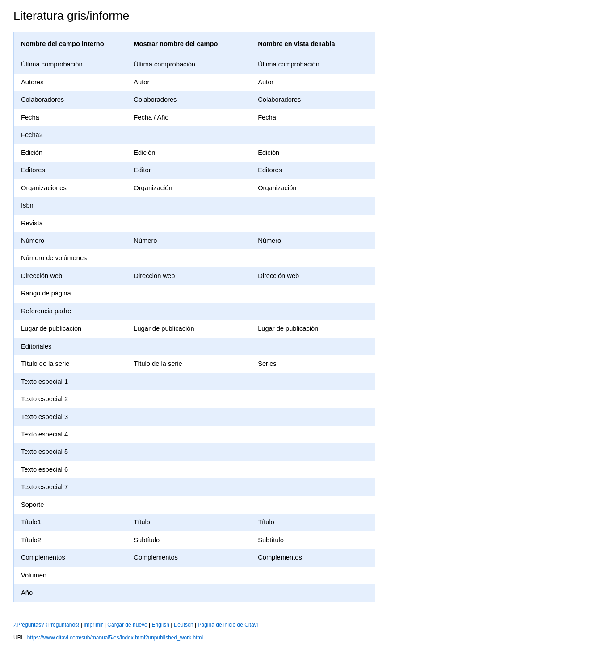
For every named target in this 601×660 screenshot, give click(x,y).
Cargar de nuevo (127, 625)
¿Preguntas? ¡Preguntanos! (46, 625)
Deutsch (183, 625)
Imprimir (93, 625)
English (160, 625)
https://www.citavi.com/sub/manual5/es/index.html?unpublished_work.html (115, 638)
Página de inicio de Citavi (228, 625)
